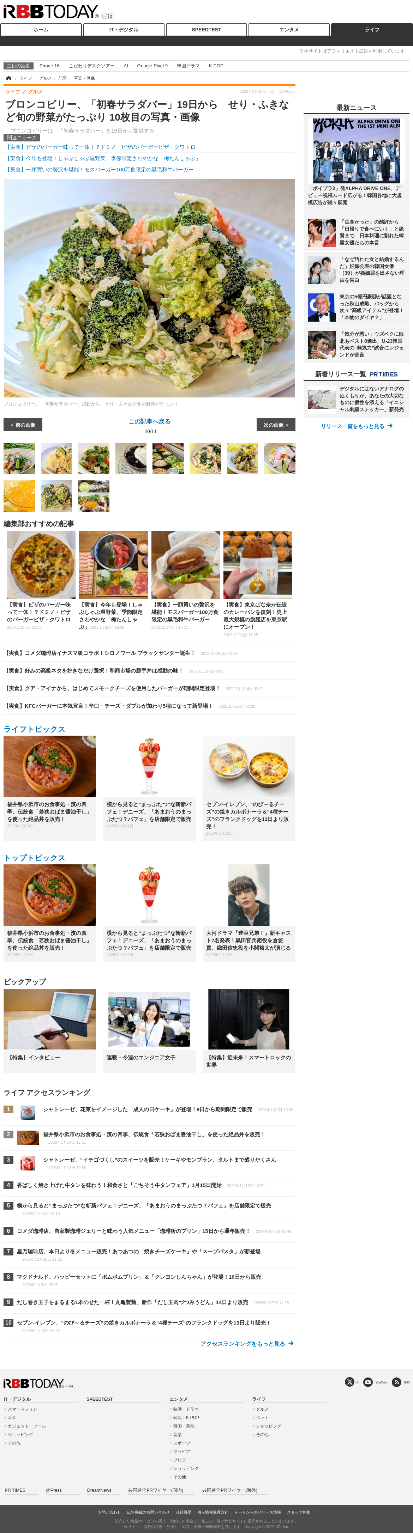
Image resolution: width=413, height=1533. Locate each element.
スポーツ (181, 1443)
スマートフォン (22, 1409)
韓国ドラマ (188, 65)
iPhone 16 (49, 65)
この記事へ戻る (149, 427)
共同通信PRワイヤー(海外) (229, 1490)
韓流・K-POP (186, 1417)
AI (126, 65)
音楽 (177, 1434)
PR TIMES (15, 1490)
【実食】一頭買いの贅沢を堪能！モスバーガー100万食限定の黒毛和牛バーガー (99, 169)
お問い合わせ (109, 1512)
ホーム (41, 29)
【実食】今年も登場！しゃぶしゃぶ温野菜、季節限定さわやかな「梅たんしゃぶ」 (103, 158)
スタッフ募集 (298, 1512)
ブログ (179, 1460)
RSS (407, 1382)
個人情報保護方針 (212, 1512)
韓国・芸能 (183, 1426)
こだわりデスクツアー (92, 65)
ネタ (12, 1417)
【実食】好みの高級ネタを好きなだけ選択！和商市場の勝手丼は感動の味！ (113, 671)
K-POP (216, 65)
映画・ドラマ (186, 1409)
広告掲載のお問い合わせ (148, 1512)
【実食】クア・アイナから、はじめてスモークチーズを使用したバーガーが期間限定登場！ (133, 688)
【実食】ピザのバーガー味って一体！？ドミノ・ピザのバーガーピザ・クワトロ (100, 147)
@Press (54, 1490)
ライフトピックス (35, 729)
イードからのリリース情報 (257, 1512)
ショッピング (20, 1434)
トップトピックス (35, 858)
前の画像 (25, 424)
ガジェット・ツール (27, 1426)
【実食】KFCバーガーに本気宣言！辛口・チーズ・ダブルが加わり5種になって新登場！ (129, 706)
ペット (262, 1417)
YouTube (381, 1382)
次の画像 (273, 424)
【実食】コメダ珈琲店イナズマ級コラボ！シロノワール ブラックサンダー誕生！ (121, 653)
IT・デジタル (123, 29)
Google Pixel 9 (152, 65)
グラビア (181, 1451)
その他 (14, 1443)
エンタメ (289, 29)
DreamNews (99, 1490)
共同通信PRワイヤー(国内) (155, 1490)
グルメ (262, 1409)
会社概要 (183, 1512)
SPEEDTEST (206, 29)
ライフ (372, 29)
